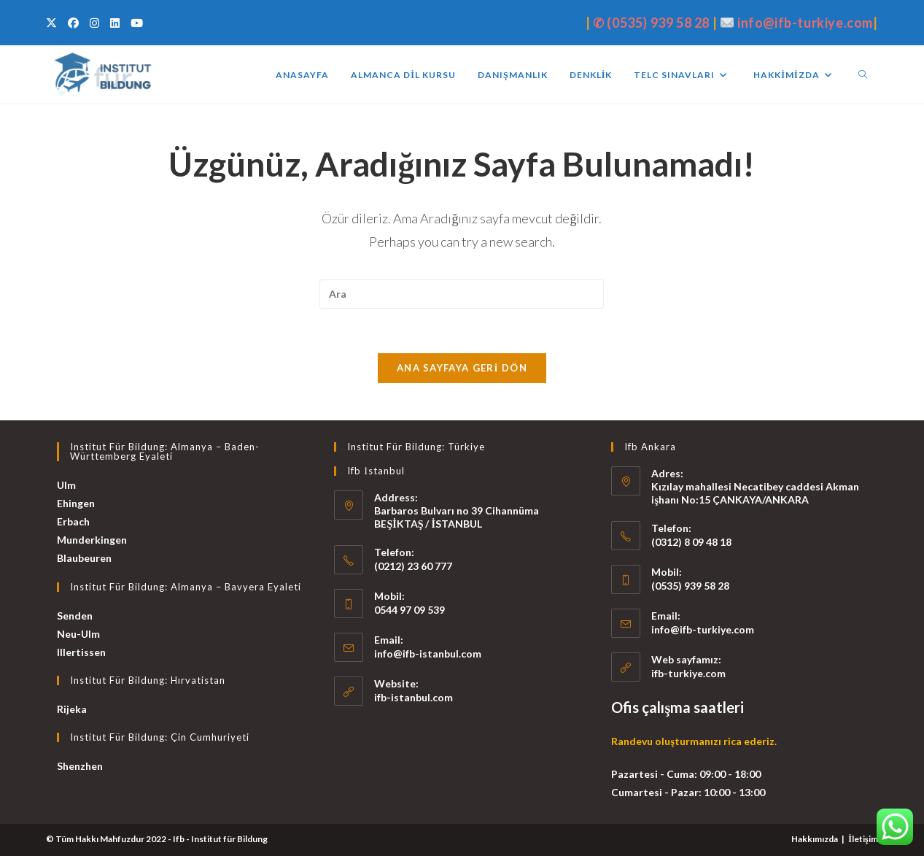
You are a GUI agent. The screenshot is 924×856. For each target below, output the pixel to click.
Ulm (66, 485)
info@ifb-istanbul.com (427, 653)
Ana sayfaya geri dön (462, 368)
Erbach (73, 521)
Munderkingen (92, 539)
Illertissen (81, 652)
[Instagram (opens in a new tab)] (92, 22)
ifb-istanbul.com (413, 697)
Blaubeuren (84, 558)
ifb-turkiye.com (688, 673)
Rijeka (72, 709)
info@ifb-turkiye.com (805, 23)
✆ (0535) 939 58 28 (651, 23)
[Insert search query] (461, 294)
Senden (75, 615)
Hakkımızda (814, 838)
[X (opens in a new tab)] (53, 22)
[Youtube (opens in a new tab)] (135, 22)
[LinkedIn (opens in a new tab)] (113, 22)
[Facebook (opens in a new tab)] (71, 22)
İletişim (862, 838)
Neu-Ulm (78, 634)
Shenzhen (80, 766)
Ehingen (76, 503)
